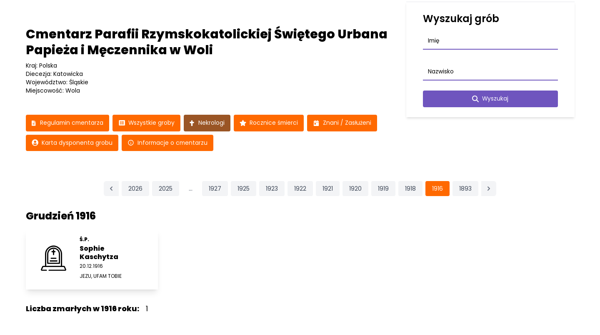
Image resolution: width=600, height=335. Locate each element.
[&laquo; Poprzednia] (111, 188)
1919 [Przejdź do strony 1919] (383, 189)
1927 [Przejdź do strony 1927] (215, 189)
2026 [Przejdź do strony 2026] (135, 189)
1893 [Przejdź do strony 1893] (465, 189)
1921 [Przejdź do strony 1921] (327, 189)
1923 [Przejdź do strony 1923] (272, 189)
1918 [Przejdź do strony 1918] (410, 189)
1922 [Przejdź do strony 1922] (300, 189)
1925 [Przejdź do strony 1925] (244, 189)
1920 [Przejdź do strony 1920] (355, 189)
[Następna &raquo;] (488, 188)
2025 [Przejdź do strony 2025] (165, 189)
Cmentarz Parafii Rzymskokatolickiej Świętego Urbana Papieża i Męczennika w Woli (207, 42)
